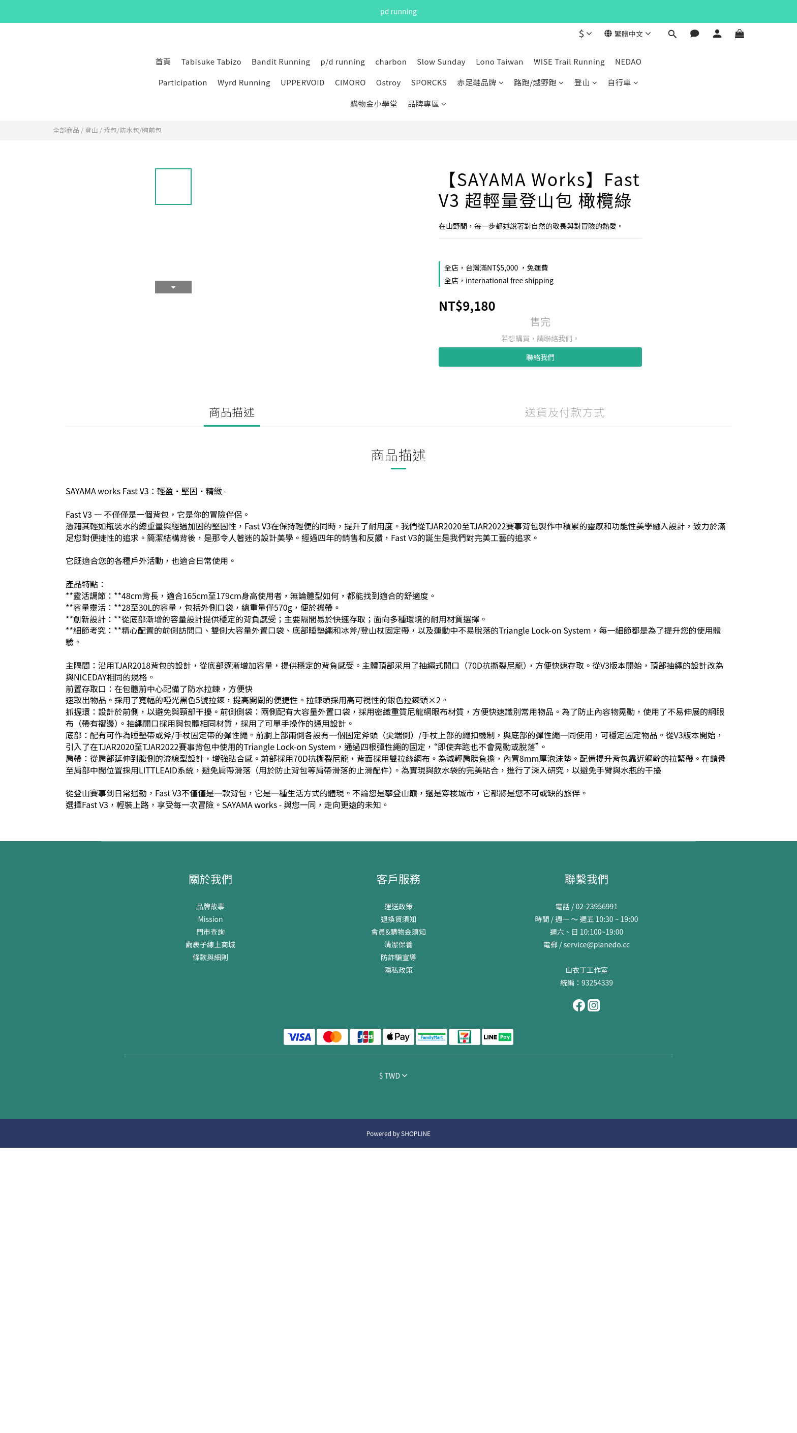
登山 (586, 82)
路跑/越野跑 (539, 82)
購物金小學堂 (373, 103)
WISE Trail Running (569, 61)
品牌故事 (210, 906)
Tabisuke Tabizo (211, 61)
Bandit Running (281, 61)
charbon (391, 61)
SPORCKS (429, 82)
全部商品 (66, 130)
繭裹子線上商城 (210, 944)
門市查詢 (210, 932)
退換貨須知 (398, 919)
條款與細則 (210, 957)
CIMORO (350, 82)
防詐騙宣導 (398, 957)
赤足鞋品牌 (480, 82)
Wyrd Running (244, 82)
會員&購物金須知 (398, 932)
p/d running (343, 61)
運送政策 (398, 906)
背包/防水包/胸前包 (133, 130)
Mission (210, 919)
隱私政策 (398, 970)
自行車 (622, 82)
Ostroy (388, 82)
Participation (183, 82)
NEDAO (628, 61)
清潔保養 (398, 944)
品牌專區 (427, 103)
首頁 (163, 61)
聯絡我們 (540, 357)
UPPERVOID (303, 82)
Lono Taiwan (500, 61)
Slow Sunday (441, 61)
